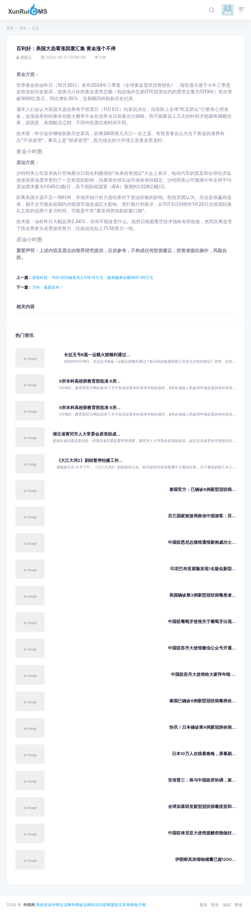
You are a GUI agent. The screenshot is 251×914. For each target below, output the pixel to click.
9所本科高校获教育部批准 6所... (90, 381)
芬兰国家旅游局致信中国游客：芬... (202, 515)
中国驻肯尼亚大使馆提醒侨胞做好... (202, 832)
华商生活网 (61, 904)
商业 (239, 904)
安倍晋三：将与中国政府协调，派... (202, 780)
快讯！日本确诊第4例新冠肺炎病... (202, 727)
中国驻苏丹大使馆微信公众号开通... (202, 648)
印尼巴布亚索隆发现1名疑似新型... (203, 568)
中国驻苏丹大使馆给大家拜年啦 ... (203, 674)
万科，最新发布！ (47, 287)
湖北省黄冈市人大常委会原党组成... (86, 434)
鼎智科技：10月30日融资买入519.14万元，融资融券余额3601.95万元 (92, 277)
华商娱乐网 (81, 904)
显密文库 (118, 904)
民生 (215, 904)
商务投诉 (44, 904)
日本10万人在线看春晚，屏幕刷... (204, 753)
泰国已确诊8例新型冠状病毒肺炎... (202, 700)
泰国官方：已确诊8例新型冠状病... (202, 489)
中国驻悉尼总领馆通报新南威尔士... (202, 542)
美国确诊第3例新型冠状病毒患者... (202, 595)
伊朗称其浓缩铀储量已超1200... (205, 859)
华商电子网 (136, 904)
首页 (10, 28)
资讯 (22, 28)
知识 (227, 904)
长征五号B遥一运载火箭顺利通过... (97, 354)
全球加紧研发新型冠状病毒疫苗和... (202, 806)
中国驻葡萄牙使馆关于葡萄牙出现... (202, 621)
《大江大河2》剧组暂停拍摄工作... (90, 460)
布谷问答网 (100, 904)
